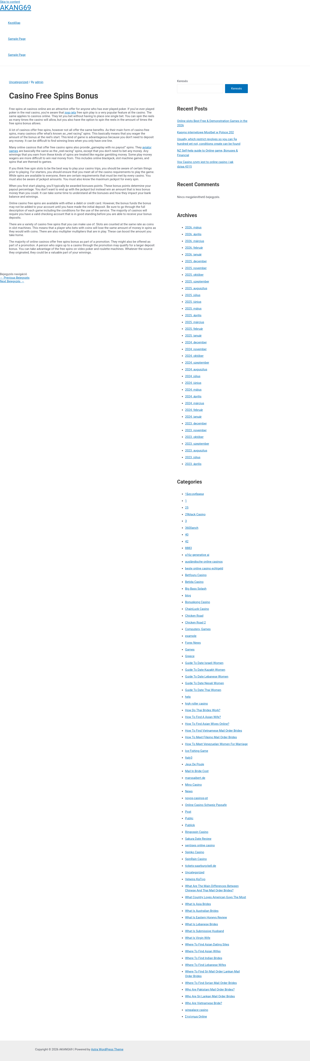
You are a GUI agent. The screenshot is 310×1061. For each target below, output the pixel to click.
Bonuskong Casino (197, 602)
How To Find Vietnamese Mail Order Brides (213, 730)
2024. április (193, 396)
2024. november (196, 349)
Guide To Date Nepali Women (204, 683)
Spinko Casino (194, 852)
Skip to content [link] (10, 2)
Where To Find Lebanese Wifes (205, 965)
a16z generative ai (197, 555)
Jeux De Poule (194, 764)
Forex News (193, 643)
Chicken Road (194, 615)
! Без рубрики (194, 494)
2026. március (194, 241)
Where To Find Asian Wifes (203, 951)
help (188, 697)
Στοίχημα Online (196, 1016)
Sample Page (17, 39)
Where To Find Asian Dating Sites (207, 944)
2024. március (194, 403)
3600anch (191, 528)
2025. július (192, 295)
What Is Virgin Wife (197, 938)
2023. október (194, 437)
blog (188, 595)
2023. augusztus (196, 450)
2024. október (194, 356)
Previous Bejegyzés (15, 278)
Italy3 (188, 757)
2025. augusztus (196, 288)
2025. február (194, 329)
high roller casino (196, 703)
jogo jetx (70, 112)
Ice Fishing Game (196, 751)
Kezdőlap (14, 23)
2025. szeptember (197, 281)
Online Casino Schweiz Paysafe (206, 805)
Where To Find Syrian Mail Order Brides (211, 983)
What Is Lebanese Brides (201, 924)
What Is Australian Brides (201, 911)
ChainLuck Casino (197, 609)
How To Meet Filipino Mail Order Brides (211, 737)
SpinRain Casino (196, 859)
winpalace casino (196, 1010)
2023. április (193, 464)
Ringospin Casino (196, 832)
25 (186, 507)
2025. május (193, 308)
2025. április (193, 315)
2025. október (194, 275)
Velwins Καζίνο (195, 879)
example (190, 636)
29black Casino (195, 514)
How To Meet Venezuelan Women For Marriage (216, 744)
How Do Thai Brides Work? (202, 710)
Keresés (182, 81)
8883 (188, 548)
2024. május (193, 389)
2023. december (196, 423)
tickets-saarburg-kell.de (200, 866)
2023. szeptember (197, 444)
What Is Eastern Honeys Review (206, 917)
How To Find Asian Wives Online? (207, 724)
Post (188, 812)
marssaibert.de (195, 778)
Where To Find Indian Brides (203, 958)
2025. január (193, 335)
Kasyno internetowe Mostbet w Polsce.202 (205, 132)
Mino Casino (193, 784)
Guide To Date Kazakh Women (205, 670)
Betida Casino (194, 582)
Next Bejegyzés (12, 281)
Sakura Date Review (198, 839)
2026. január (193, 254)
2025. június (193, 302)
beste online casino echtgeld (204, 568)
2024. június (193, 383)
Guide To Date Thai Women (203, 690)
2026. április (193, 234)
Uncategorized (18, 82)
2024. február (194, 410)
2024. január (193, 416)
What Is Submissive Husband (204, 931)
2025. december (196, 261)
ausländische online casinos (204, 561)
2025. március (194, 322)
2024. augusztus (196, 369)
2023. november (196, 430)
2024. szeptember (197, 362)
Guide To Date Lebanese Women (206, 676)
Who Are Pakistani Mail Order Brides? (210, 989)
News (189, 791)
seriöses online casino (200, 845)
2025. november (196, 268)
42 (186, 541)
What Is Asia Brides (198, 904)
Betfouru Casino (195, 575)
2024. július (192, 376)
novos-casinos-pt (196, 798)
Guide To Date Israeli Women (204, 663)
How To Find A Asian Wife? (203, 717)
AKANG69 (15, 8)
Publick (190, 825)
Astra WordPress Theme (107, 1049)
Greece (189, 656)
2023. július (192, 457)
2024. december (196, 342)
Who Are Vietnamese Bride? (203, 1003)
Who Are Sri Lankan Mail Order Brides (210, 996)
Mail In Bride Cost (197, 771)
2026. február (194, 247)
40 (186, 534)
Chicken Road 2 (195, 622)
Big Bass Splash (195, 588)
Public (189, 818)
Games (189, 649)
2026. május (193, 227)
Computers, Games (198, 629)
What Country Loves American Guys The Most (215, 897)
